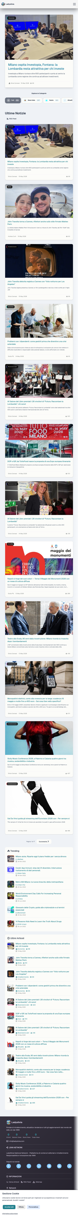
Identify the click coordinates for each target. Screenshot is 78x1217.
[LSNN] (59, 1166)
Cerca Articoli (12, 1182)
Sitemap (37, 1182)
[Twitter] (29, 1166)
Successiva (44, 842)
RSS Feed (11, 119)
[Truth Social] (69, 1166)
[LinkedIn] (49, 1166)
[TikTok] (39, 1166)
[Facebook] (8, 1166)
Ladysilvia (14, 1122)
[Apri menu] (74, 4)
